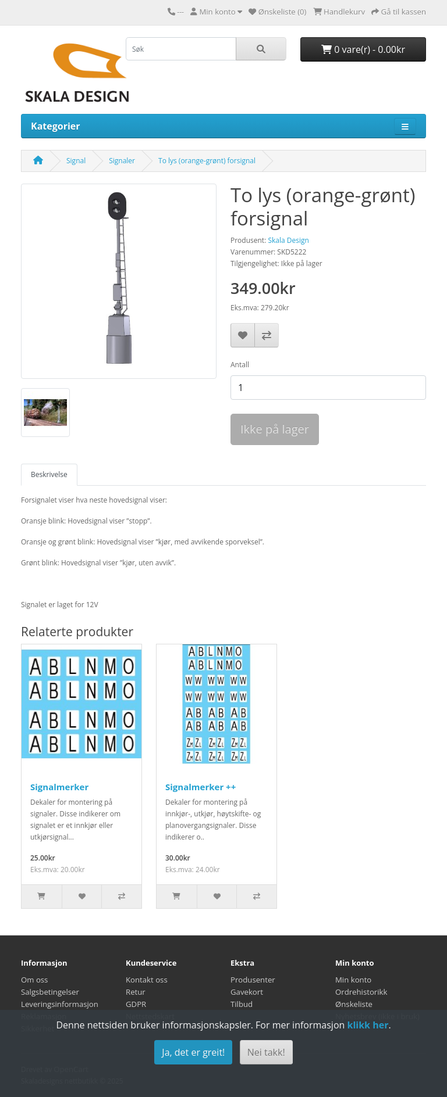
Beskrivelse (49, 474)
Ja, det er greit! (193, 1052)
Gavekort (246, 992)
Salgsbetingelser (50, 992)
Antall (239, 365)
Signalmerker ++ (200, 787)
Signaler (122, 161)
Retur (136, 992)
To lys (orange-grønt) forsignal (207, 161)
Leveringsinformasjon (59, 1004)
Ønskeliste (353, 1004)
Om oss (34, 979)
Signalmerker (59, 787)
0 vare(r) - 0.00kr (363, 49)
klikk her (367, 1025)
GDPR (136, 1004)
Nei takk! (266, 1052)
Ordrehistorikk (361, 992)
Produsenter (252, 979)
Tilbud (241, 1004)
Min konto (353, 979)
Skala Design (288, 240)
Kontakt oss (147, 979)
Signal (76, 161)
